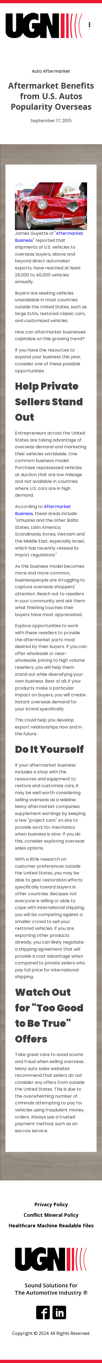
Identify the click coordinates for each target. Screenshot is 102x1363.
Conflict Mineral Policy (51, 1215)
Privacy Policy (51, 1204)
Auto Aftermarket (51, 71)
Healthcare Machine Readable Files (51, 1225)
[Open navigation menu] (89, 25)
